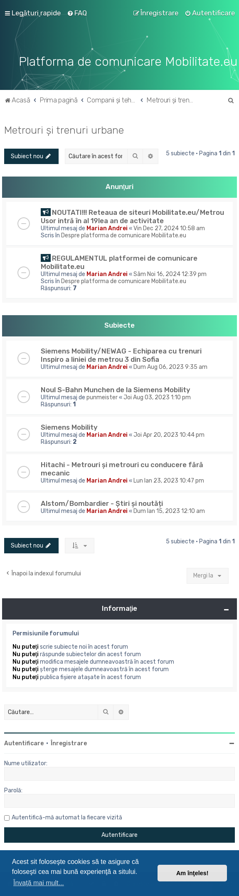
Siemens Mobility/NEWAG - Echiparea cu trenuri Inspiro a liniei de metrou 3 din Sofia (121, 355)
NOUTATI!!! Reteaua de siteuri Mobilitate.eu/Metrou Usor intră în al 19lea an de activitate (132, 216)
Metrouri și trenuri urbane (64, 130)
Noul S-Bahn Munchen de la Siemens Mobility (115, 390)
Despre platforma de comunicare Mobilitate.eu (123, 235)
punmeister (102, 397)
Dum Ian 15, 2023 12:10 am (169, 511)
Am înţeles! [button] (192, 873)
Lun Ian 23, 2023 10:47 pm (168, 480)
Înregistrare (69, 743)
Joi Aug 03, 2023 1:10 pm (157, 397)
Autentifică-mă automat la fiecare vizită (67, 817)
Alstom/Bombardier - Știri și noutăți (102, 503)
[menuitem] (77, 13)
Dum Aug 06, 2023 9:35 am (170, 367)
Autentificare (24, 743)
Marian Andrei (107, 228)
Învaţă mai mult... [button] (38, 882)
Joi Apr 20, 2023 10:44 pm (169, 434)
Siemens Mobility (69, 427)
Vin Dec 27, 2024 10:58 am (169, 228)
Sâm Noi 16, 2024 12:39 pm (170, 274)
